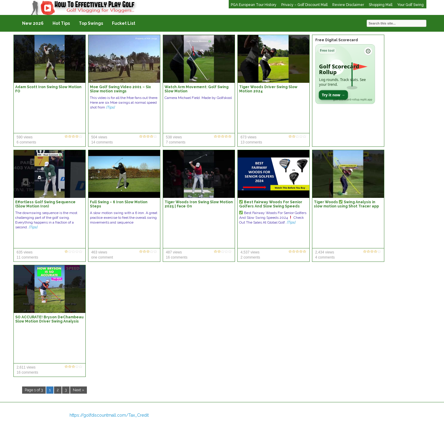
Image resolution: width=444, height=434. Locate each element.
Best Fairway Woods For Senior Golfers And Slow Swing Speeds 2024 (270, 206)
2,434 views (324, 252)
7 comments (175, 142)
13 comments (251, 142)
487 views (174, 252)
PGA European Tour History (253, 5)
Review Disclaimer (348, 5)
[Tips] (110, 107)
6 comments (26, 142)
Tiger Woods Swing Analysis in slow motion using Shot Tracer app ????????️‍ (346, 206)
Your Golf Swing (410, 5)
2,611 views (26, 367)
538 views (174, 137)
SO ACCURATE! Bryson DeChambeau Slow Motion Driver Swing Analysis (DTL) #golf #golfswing (49, 321)
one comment (102, 257)
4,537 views (250, 252)
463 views (99, 252)
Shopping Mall (380, 5)
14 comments (102, 142)
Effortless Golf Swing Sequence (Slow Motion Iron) (45, 204)
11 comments (27, 257)
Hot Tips (61, 23)
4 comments (325, 257)
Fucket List (123, 23)
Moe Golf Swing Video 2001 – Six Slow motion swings (120, 89)
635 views (25, 252)
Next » (78, 390)
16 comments (177, 257)
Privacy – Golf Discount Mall (304, 5)
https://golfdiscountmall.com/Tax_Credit (109, 415)
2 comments (250, 257)
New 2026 (33, 23)
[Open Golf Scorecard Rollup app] (345, 74)
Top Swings (91, 23)
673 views (248, 137)
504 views (99, 137)
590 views (25, 137)
